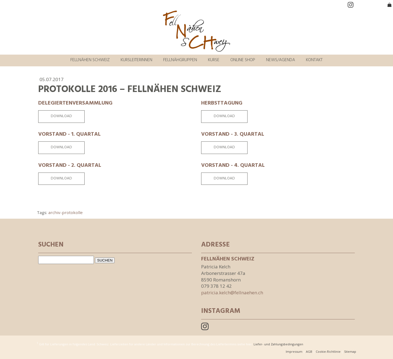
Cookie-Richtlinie (328, 351)
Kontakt (314, 60)
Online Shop (242, 60)
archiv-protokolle (65, 212)
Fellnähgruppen (180, 60)
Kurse (213, 60)
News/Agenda (280, 60)
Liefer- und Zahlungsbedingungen (278, 344)
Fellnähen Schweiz (90, 60)
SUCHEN (104, 260)
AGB (309, 351)
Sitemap (350, 351)
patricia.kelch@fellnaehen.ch (232, 292)
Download (61, 116)
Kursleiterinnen (136, 60)
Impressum (294, 351)
